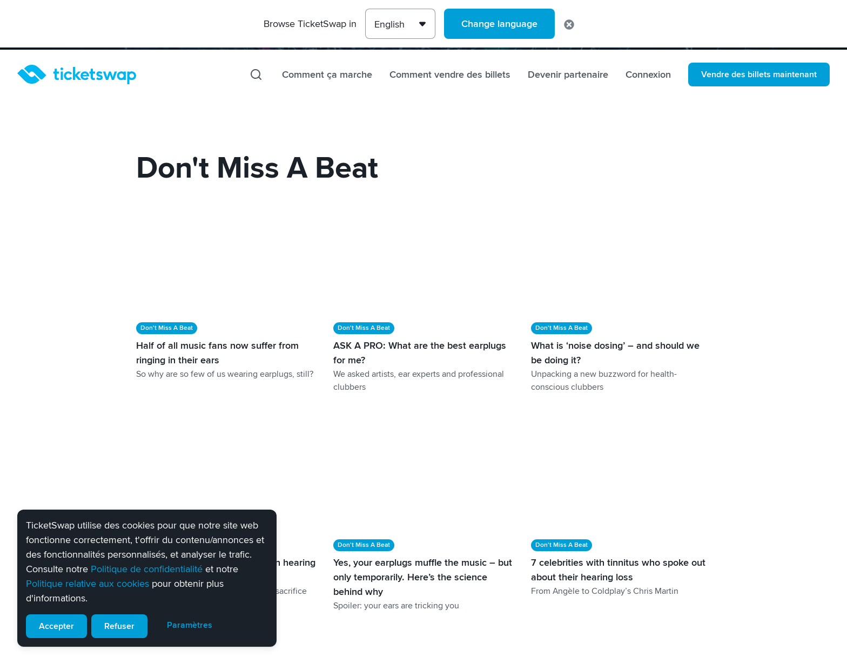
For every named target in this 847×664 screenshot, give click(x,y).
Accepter (56, 626)
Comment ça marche (327, 74)
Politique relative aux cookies (87, 584)
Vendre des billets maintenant (759, 74)
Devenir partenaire (568, 74)
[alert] (147, 578)
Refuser (119, 626)
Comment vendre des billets (449, 74)
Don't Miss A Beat (166, 328)
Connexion (648, 74)
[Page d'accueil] (76, 74)
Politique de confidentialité (147, 569)
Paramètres (189, 625)
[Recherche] (256, 74)
